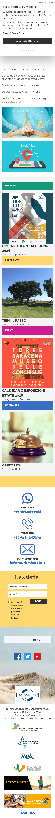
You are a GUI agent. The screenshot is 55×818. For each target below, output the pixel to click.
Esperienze (12, 260)
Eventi (9, 330)
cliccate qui (15, 102)
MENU (36, 639)
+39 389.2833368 (27, 503)
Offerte (10, 185)
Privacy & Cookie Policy (13, 33)
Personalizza (27, 50)
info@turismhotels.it (27, 554)
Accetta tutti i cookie (27, 41)
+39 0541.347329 (27, 528)
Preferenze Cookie (41, 718)
